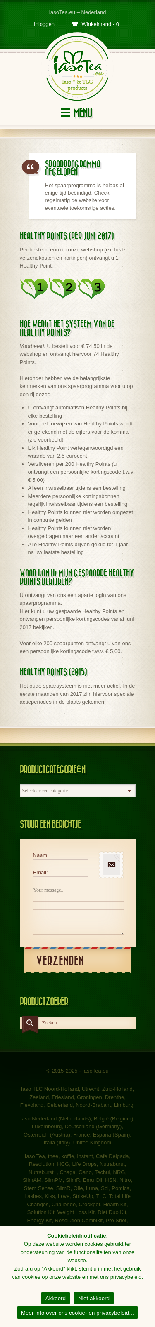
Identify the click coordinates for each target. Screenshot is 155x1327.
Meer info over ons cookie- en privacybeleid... (77, 1313)
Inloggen (44, 24)
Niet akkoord (94, 1298)
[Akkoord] (145, 1276)
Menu (82, 113)
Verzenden (60, 961)
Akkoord (55, 1298)
